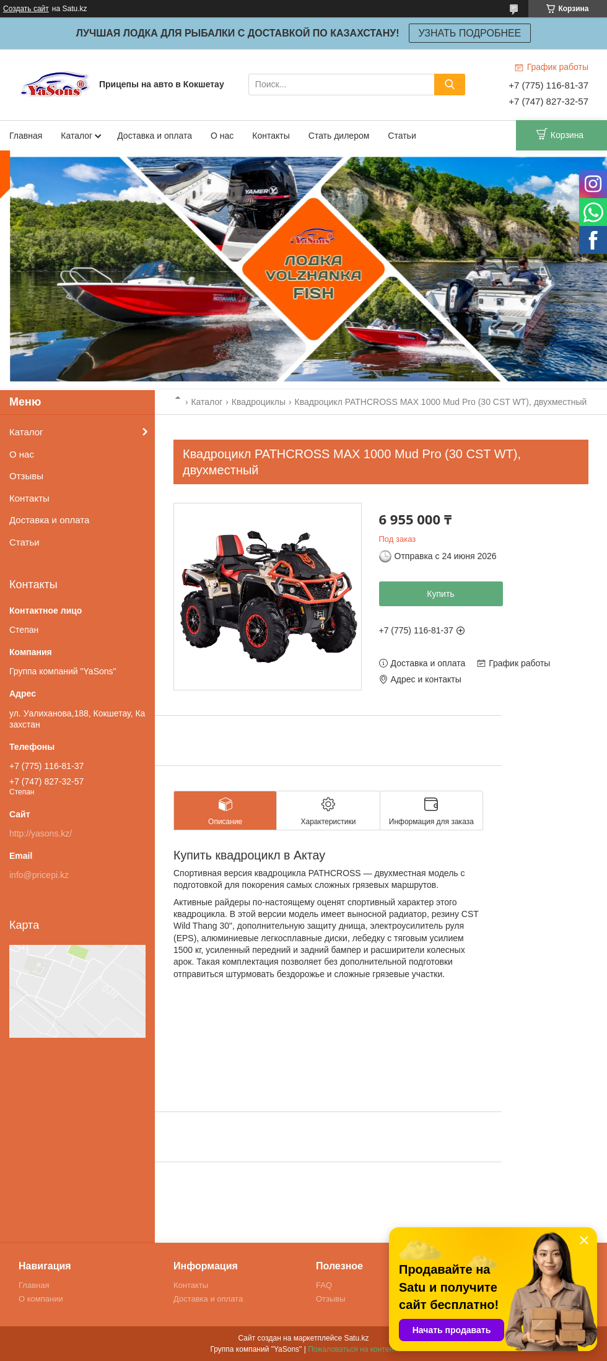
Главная (25, 136)
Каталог (76, 136)
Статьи (402, 136)
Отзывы (26, 476)
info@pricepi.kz (39, 875)
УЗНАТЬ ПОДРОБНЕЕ (470, 33)
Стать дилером (339, 136)
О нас (222, 136)
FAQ (324, 1285)
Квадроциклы (259, 402)
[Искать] (449, 84)
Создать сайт (26, 8)
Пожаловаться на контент (352, 1349)
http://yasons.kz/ (40, 833)
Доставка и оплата (154, 136)
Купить (440, 594)
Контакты (270, 136)
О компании (41, 1298)
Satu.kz (356, 1338)
